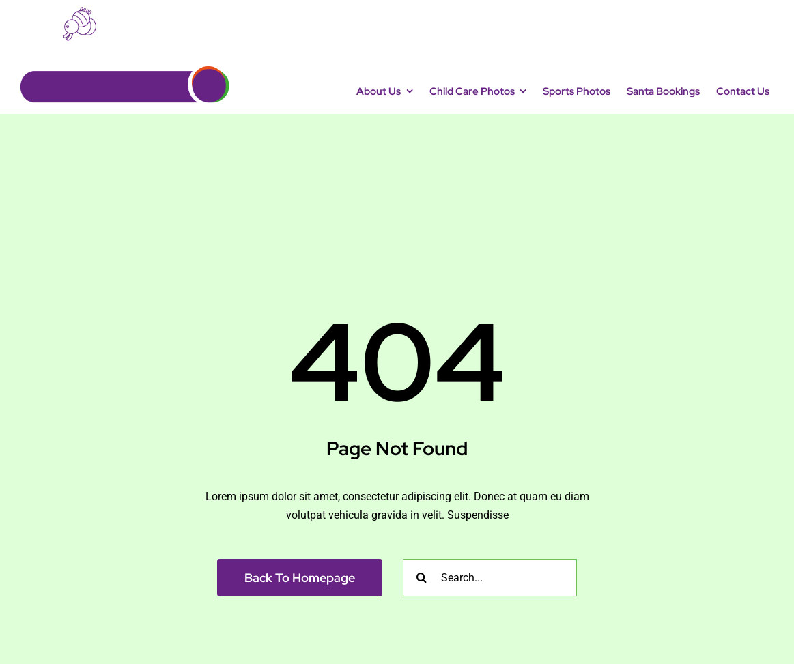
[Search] (421, 577)
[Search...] (490, 577)
